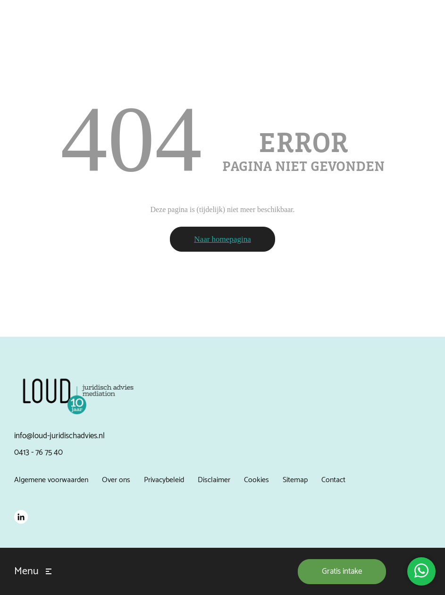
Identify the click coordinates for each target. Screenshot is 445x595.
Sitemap (295, 480)
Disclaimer (214, 480)
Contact (333, 480)
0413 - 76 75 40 (38, 452)
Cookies (256, 480)
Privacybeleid (164, 480)
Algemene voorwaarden (51, 480)
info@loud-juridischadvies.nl (59, 435)
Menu (26, 571)
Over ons (116, 480)
